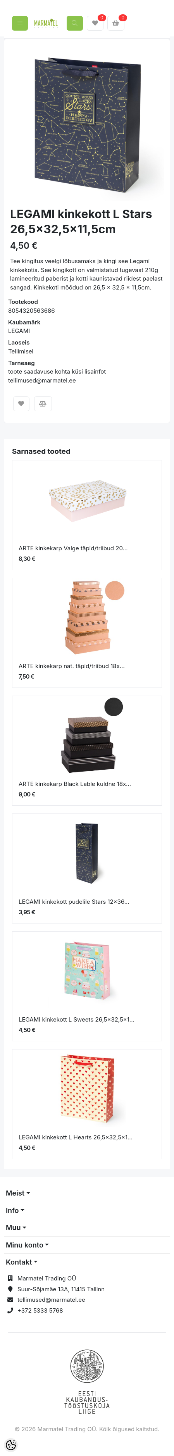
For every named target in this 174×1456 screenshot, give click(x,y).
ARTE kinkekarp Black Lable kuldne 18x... (75, 783)
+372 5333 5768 (40, 1310)
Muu (13, 1227)
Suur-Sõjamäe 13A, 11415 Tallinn (61, 1289)
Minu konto (24, 1245)
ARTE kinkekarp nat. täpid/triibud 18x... (72, 666)
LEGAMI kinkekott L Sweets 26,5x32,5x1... (76, 1019)
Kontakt (19, 1262)
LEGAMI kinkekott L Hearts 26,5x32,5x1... (76, 1137)
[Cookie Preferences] (11, 1445)
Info (12, 1210)
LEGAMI (19, 330)
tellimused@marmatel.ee (51, 1299)
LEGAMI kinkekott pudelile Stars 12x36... (74, 901)
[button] (18, 124)
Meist (15, 1193)
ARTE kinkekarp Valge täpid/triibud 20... (73, 548)
